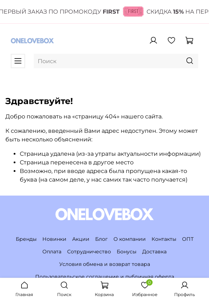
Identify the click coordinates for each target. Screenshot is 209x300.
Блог (101, 239)
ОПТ (188, 239)
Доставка (154, 251)
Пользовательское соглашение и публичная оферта (104, 276)
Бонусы (126, 251)
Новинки (54, 239)
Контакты (164, 239)
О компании (129, 239)
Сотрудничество (89, 251)
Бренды (26, 239)
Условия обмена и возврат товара (104, 264)
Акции (80, 239)
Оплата (51, 251)
